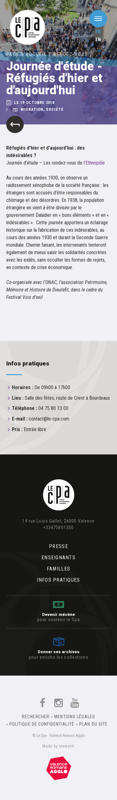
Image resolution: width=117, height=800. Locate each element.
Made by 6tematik (58, 746)
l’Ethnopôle (94, 163)
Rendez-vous (70, 54)
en (98, 39)
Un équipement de (58, 768)
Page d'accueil (26, 54)
